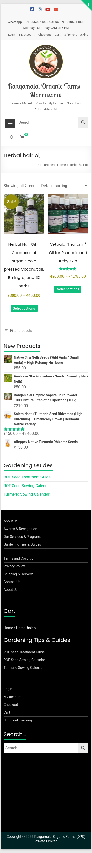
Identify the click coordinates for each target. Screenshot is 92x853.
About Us (11, 521)
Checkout (44, 34)
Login (11, 34)
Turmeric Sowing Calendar (27, 494)
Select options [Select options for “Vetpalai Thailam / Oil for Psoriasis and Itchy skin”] (68, 289)
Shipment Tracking (76, 34)
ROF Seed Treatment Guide (27, 477)
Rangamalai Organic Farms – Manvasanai (46, 90)
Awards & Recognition (20, 529)
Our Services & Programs (23, 537)
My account (26, 34)
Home (61, 164)
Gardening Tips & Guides (22, 544)
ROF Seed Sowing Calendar (27, 485)
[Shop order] (64, 185)
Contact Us (12, 582)
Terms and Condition (19, 558)
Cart (57, 34)
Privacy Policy (14, 566)
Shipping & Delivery (18, 574)
